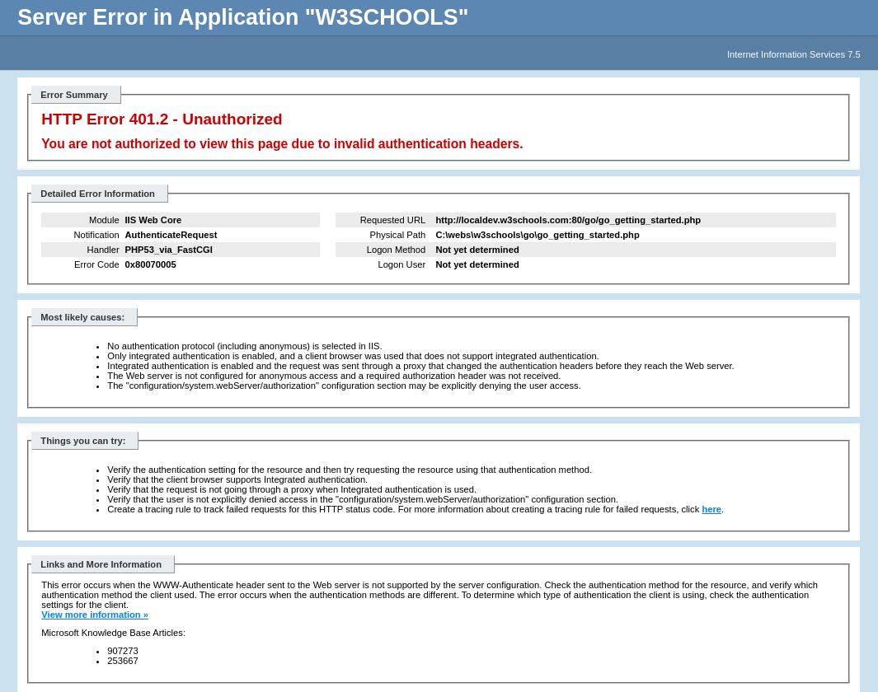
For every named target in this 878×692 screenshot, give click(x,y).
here (711, 509)
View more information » (94, 615)
